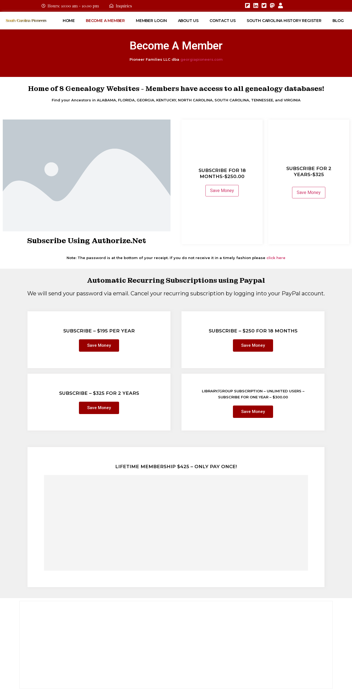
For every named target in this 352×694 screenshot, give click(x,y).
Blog (338, 20)
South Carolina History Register (284, 20)
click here (275, 258)
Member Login (151, 20)
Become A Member (105, 20)
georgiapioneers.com (201, 59)
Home (69, 20)
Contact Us (223, 20)
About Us (188, 20)
